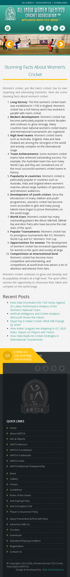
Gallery (14, 478)
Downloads (60, 2)
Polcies (14, 484)
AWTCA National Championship (27, 466)
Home (13, 428)
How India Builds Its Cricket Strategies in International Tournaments (34, 337)
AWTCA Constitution (21, 450)
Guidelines (16, 489)
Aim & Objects (17, 438)
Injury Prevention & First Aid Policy (29, 518)
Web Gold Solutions (53, 569)
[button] (9, 49)
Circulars (15, 529)
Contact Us (16, 551)
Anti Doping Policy (20, 500)
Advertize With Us (20, 524)
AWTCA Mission (18, 444)
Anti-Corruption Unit (21, 506)
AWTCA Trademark (20, 455)
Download (15, 535)
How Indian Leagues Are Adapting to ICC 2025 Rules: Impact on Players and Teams (38, 330)
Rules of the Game (20, 495)
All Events (28, 2)
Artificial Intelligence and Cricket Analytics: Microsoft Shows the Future (35, 315)
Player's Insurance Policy (24, 511)
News (13, 473)
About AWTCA (17, 433)
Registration (43, 2)
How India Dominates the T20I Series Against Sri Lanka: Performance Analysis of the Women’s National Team (37, 306)
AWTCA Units (17, 460)
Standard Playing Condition (25, 540)
